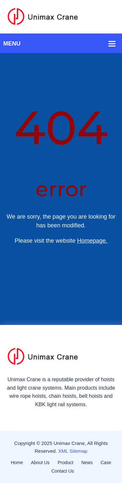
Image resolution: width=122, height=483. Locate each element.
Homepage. (92, 240)
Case (106, 462)
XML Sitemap (72, 451)
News (87, 462)
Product (65, 462)
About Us (40, 462)
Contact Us (62, 471)
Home (17, 462)
